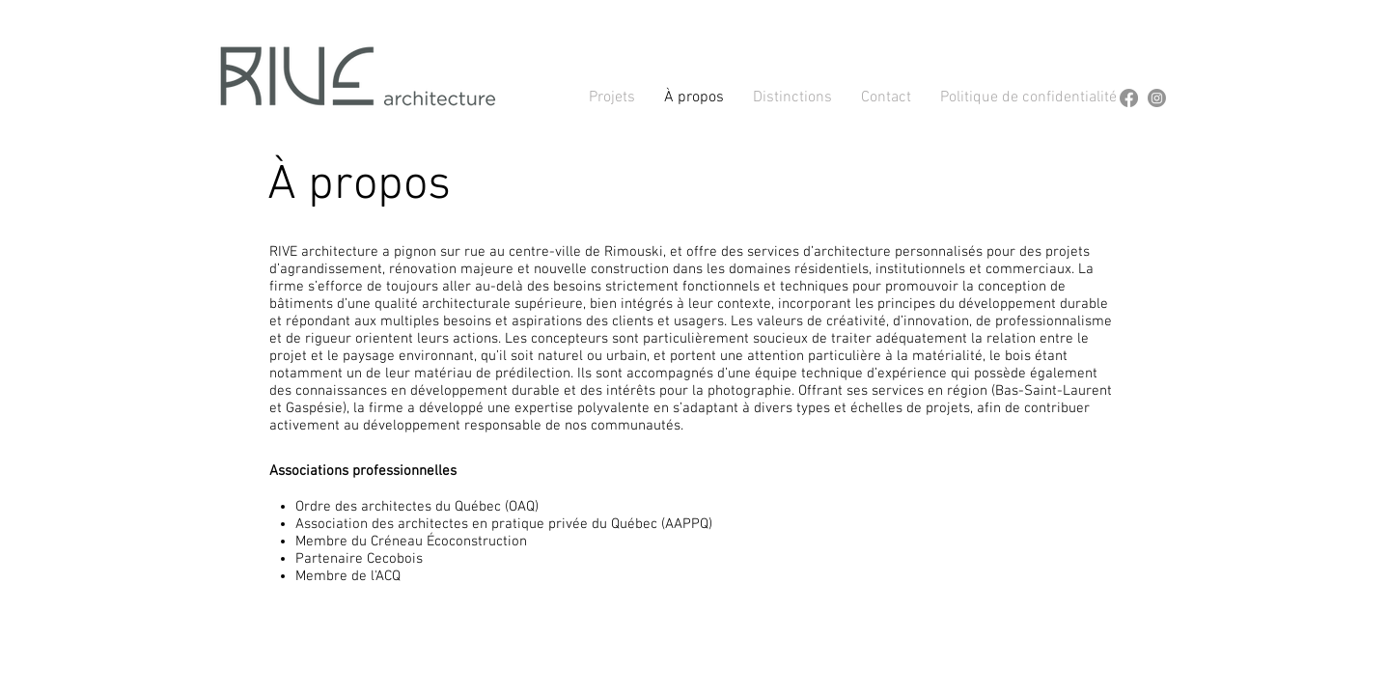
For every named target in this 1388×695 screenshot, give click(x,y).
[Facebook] (1129, 98)
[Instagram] (1157, 98)
